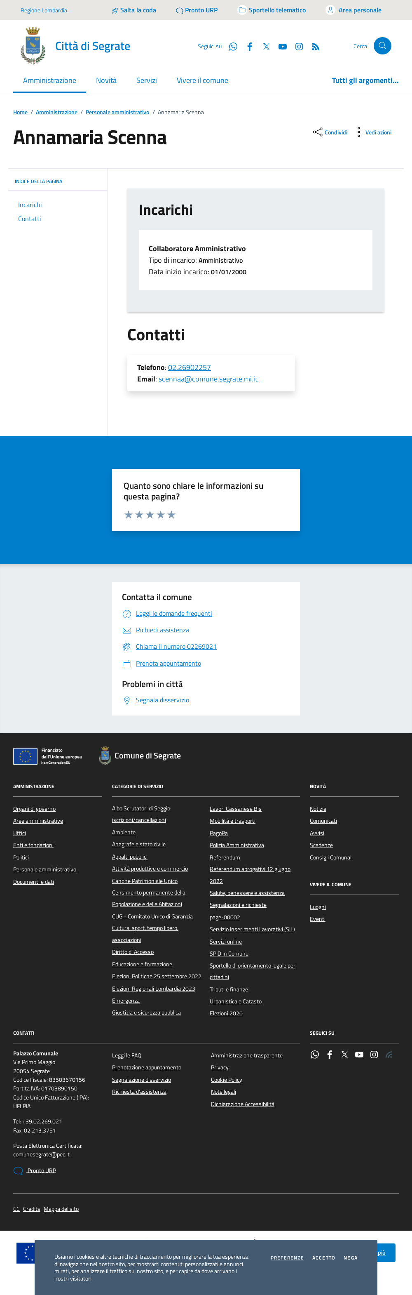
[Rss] (312, 46)
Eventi (317, 918)
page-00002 (225, 917)
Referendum (225, 857)
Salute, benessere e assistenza (247, 892)
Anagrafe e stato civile (139, 844)
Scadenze (321, 845)
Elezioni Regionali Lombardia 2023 (153, 988)
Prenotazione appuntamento (146, 1067)
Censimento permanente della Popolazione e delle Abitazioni (148, 898)
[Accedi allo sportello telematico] (271, 10)
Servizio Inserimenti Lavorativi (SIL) (252, 929)
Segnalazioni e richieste (238, 904)
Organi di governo (34, 808)
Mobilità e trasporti (232, 820)
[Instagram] (296, 46)
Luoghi (318, 906)
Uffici (19, 833)
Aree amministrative (38, 820)
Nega (351, 1257)
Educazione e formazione (142, 964)
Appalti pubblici (129, 856)
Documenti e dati (33, 881)
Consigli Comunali (331, 857)
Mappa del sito (61, 1209)
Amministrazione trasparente (247, 1055)
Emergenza (126, 1000)
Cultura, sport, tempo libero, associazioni (145, 933)
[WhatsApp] (230, 46)
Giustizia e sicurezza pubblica (146, 1012)
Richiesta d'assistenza (139, 1091)
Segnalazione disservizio (141, 1079)
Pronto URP (34, 1171)
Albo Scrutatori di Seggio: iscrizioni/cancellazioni (141, 814)
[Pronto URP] (196, 10)
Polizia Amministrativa (237, 845)
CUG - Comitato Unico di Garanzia (152, 916)
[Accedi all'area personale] (353, 10)
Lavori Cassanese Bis (236, 808)
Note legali (223, 1091)
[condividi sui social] (329, 132)
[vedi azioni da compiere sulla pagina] (372, 132)
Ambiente (124, 832)
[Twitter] (263, 46)
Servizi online (226, 941)
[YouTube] (279, 46)
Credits (31, 1209)
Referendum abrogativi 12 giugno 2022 (250, 874)
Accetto (323, 1257)
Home (20, 112)
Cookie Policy (226, 1079)
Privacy (220, 1067)
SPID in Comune (229, 953)
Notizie (318, 808)
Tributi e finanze (229, 989)
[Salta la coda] (133, 10)
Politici (21, 857)
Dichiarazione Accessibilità (242, 1104)
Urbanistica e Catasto (236, 1001)
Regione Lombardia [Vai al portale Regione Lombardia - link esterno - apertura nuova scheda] (44, 10)
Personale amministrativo (117, 112)
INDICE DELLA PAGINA (58, 181)
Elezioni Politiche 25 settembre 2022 (156, 976)
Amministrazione (56, 112)
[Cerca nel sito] (382, 46)
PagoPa (219, 833)
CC (16, 1209)
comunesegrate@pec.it (41, 1154)
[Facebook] (246, 46)
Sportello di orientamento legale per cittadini (252, 971)
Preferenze (287, 1257)
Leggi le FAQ (126, 1055)
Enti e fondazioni (33, 845)
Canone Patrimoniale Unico (145, 880)
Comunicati (323, 820)
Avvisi (317, 833)
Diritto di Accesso (133, 951)
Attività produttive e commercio (150, 868)
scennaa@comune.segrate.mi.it (208, 378)
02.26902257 (189, 367)
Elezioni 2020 (226, 1013)
